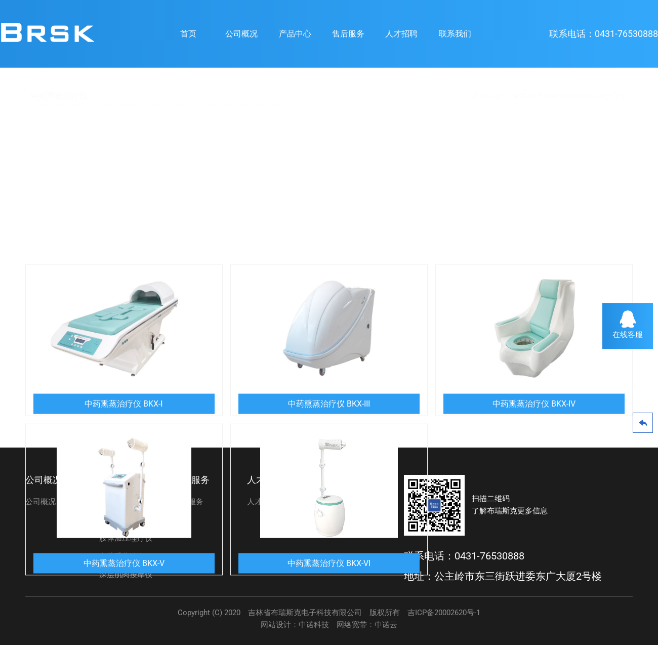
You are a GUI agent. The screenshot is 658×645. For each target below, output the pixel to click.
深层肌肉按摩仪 (125, 574)
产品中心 (295, 33)
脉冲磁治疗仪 (122, 520)
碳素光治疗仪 (122, 501)
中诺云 (386, 624)
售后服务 (348, 33)
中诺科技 (314, 624)
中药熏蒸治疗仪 (600, 96)
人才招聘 (401, 33)
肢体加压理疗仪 (125, 538)
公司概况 (241, 33)
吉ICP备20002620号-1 (443, 612)
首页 (188, 33)
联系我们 (455, 33)
